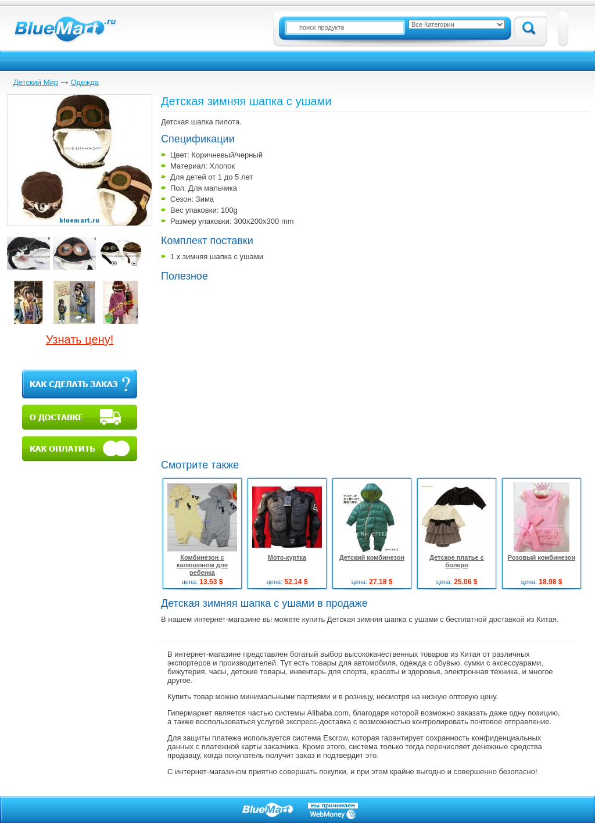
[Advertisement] (258, 369)
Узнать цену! (80, 339)
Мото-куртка (287, 557)
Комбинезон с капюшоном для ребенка (202, 565)
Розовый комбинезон (541, 557)
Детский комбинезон (371, 557)
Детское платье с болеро (456, 561)
